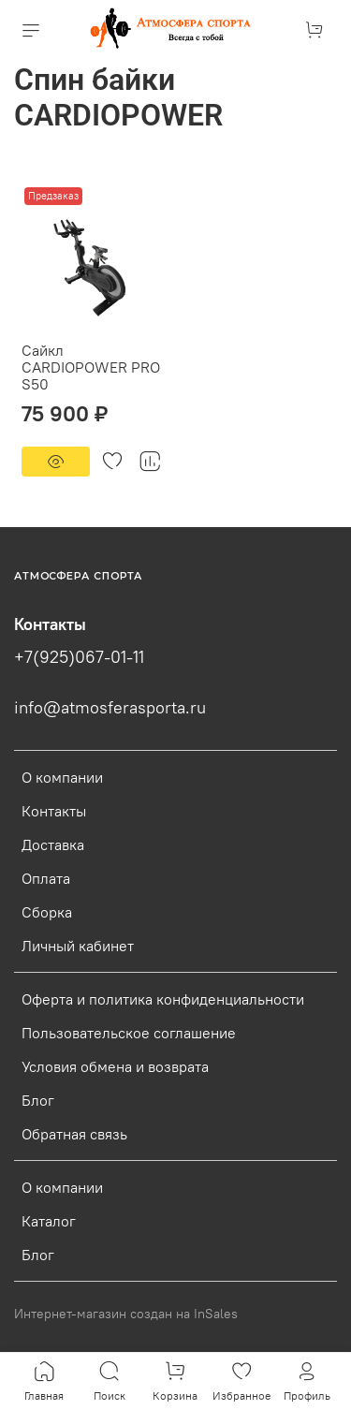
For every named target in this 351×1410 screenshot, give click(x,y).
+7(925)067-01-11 (79, 657)
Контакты (54, 810)
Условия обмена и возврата (115, 1066)
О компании (62, 777)
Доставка (53, 844)
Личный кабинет (78, 945)
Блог (38, 1100)
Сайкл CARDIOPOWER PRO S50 (91, 367)
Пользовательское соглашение (129, 1032)
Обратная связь (74, 1133)
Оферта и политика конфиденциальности (163, 999)
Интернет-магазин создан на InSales (126, 1313)
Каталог (49, 1221)
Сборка (47, 912)
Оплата (46, 878)
